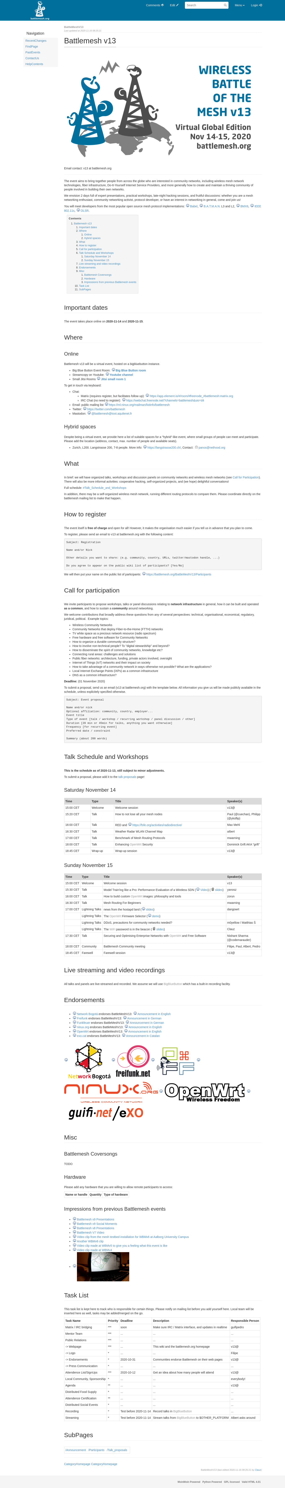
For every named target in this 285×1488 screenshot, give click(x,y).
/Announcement (75, 1450)
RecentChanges (36, 40)
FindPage (32, 46)
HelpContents (34, 64)
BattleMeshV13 (73, 27)
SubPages (85, 289)
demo (155, 916)
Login (254, 5)
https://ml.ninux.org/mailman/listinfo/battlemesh (139, 404)
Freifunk (82, 1018)
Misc (81, 271)
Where (83, 230)
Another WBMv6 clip (90, 1241)
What (82, 241)
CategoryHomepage (77, 1464)
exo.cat (81, 1036)
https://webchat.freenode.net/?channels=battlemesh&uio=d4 (165, 400)
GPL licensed (232, 1481)
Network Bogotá (87, 1014)
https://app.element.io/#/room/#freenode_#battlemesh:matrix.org (191, 396)
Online (88, 234)
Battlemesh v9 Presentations (95, 1219)
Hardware (89, 278)
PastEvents (33, 52)
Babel (194, 206)
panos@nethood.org (212, 447)
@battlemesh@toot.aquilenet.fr (111, 413)
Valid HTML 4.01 (251, 1481)
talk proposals (127, 777)
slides (219, 890)
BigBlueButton (173, 984)
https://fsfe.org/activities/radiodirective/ (157, 825)
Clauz (258, 1470)
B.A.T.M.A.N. (212, 206)
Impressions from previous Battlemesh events (110, 282)
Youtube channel (121, 374)
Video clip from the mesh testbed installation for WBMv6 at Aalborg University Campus (133, 1237)
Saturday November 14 (97, 256)
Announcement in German (144, 1018)
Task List (84, 285)
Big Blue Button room (131, 370)
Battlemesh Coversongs (98, 274)
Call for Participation (246, 477)
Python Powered (212, 1481)
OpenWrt (136, 844)
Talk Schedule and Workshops (96, 253)
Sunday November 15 (96, 260)
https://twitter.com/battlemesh (106, 409)
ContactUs (32, 58)
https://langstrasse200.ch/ (164, 447)
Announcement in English (154, 1014)
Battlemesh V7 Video (90, 1232)
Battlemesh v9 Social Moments (97, 1223)
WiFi (112, 929)
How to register (87, 245)
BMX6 (244, 206)
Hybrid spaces (92, 238)
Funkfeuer (83, 1022)
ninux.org (83, 1027)
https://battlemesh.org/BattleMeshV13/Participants (178, 574)
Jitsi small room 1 (113, 379)
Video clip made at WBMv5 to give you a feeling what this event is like (122, 1245)
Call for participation (90, 249)
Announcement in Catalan (143, 1036)
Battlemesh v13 (83, 223)
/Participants (96, 1450)
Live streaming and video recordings (99, 263)
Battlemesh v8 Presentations (95, 1228)
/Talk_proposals (117, 1450)
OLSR (85, 210)
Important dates (88, 227)
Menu (240, 5)
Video (204, 890)
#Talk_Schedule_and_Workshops (105, 487)
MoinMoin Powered (189, 1481)
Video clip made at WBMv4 (94, 1250)
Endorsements (87, 267)
